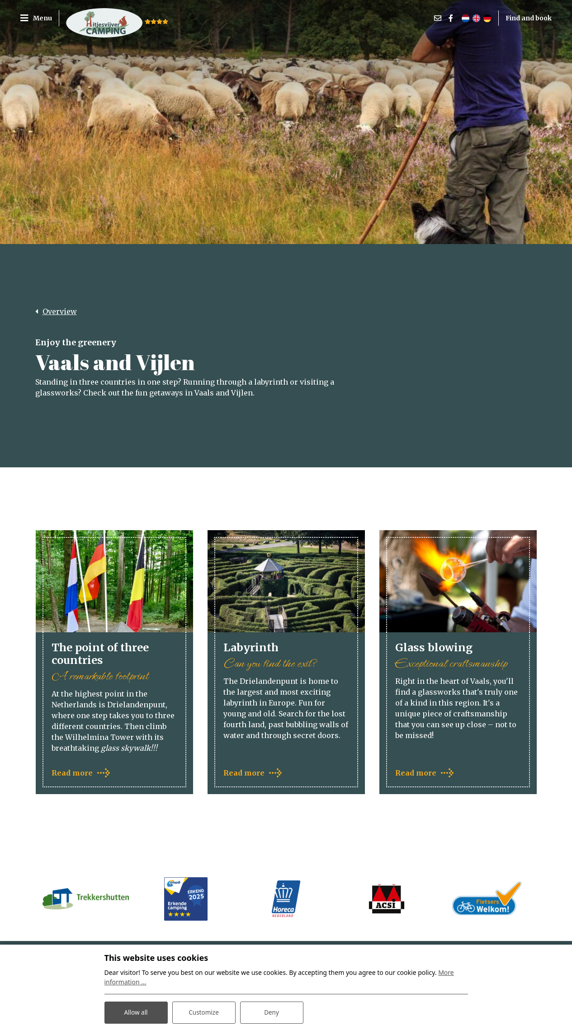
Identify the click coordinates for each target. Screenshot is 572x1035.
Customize (203, 1011)
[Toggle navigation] (39, 18)
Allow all (135, 1011)
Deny (271, 1011)
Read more (72, 773)
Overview (60, 311)
